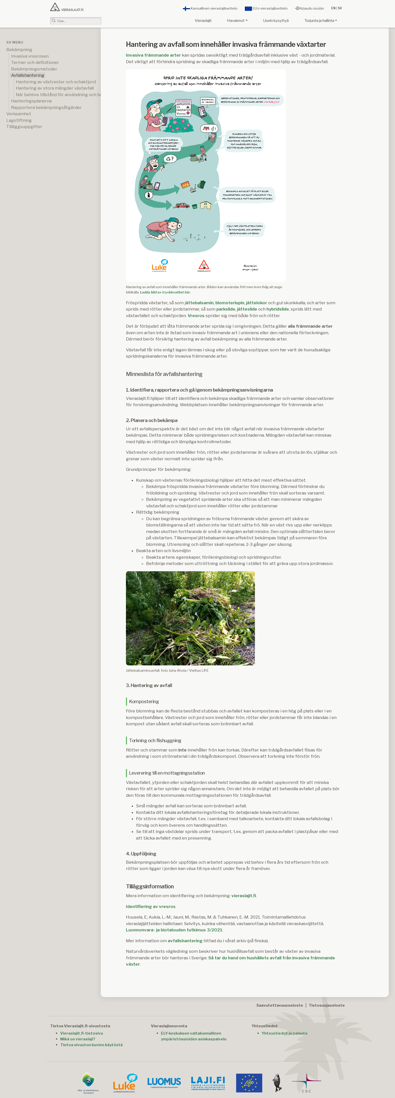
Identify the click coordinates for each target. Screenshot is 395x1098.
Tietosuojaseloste (327, 1005)
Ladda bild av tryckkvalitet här (165, 292)
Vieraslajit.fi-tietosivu (81, 1033)
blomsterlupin (229, 302)
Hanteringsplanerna (31, 100)
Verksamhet (18, 113)
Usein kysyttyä (276, 20)
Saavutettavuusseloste (279, 1005)
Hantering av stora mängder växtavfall (55, 88)
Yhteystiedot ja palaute (285, 1033)
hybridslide (278, 309)
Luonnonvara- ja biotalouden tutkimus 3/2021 (174, 929)
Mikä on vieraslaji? (77, 1039)
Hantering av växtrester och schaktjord (56, 81)
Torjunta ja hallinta (319, 20)
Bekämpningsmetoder (34, 68)
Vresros (196, 315)
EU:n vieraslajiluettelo (266, 8)
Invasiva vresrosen (30, 56)
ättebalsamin (200, 302)
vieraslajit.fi (244, 895)
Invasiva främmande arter (153, 55)
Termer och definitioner (35, 62)
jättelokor (256, 302)
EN (333, 8)
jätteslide (247, 309)
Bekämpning (19, 49)
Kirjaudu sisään (309, 8)
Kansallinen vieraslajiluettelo (210, 8)
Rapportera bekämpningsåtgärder (46, 107)
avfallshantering (185, 940)
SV (340, 8)
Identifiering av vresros (151, 906)
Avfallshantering (27, 75)
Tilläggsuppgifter (24, 126)
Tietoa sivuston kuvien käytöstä (91, 1044)
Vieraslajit (203, 20)
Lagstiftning (19, 120)
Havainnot (236, 20)
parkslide (225, 309)
